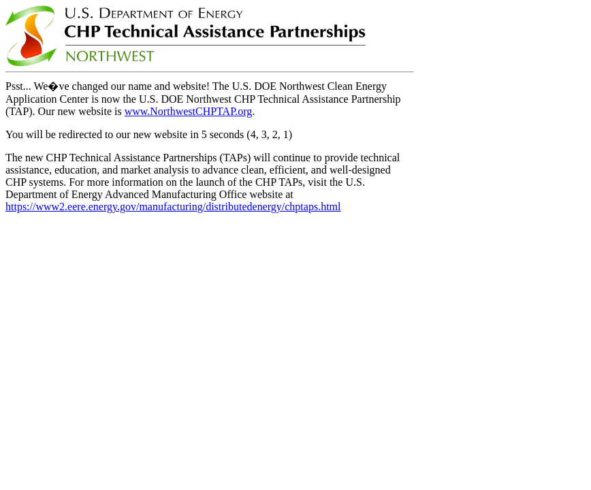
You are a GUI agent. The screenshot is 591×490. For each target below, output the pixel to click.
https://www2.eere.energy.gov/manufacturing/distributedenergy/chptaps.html (172, 206)
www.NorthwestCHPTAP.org (189, 111)
